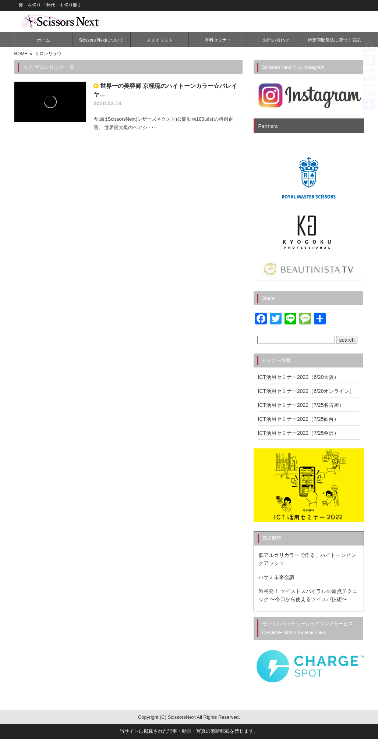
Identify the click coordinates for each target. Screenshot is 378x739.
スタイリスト (159, 40)
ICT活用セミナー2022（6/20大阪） (298, 377)
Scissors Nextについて (101, 40)
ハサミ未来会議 (276, 577)
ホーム (43, 40)
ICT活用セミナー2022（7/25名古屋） (301, 405)
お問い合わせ (276, 40)
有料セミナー (218, 40)
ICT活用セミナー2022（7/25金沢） (298, 433)
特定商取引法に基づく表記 (334, 40)
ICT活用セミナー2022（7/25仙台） (298, 419)
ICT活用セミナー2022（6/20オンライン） (306, 391)
